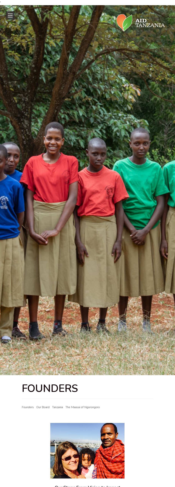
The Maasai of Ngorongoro (83, 407)
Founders (28, 407)
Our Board (43, 407)
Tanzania (57, 407)
